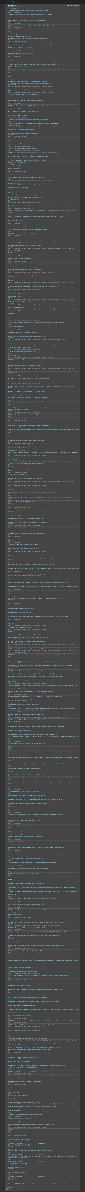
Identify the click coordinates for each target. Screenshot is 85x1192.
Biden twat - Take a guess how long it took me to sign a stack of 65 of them (29, 156)
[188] (9, 322)
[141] (9, 539)
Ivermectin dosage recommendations (20, 409)
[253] (9, 20)
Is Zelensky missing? (16, 1110)
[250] (9, 34)
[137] (9, 558)
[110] (9, 676)
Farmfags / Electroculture (17, 382)
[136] (9, 562)
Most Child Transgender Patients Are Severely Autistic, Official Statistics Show (30, 378)
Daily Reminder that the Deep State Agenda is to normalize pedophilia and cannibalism (32, 691)
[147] (9, 510)
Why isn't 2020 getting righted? (18, 66)
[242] (9, 66)
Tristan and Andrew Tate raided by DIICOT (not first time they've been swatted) (30, 105)
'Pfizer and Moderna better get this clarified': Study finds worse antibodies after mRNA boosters (34, 152)
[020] (9, 1081)
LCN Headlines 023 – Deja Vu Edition (20, 979)
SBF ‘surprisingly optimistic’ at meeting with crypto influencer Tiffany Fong (29, 637)
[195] (9, 286)
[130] (9, 586)
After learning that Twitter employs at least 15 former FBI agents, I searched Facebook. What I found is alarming (38, 322)
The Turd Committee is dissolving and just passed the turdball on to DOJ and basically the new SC (35, 578)
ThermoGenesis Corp (16, 59)
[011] (9, 1124)
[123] (9, 612)
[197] (9, 275)
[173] (9, 395)
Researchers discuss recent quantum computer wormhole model (27, 89)
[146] (9, 514)
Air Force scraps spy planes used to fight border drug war (25, 1055)
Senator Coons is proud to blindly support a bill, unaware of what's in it (28, 795)
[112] (9, 665)
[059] (9, 914)
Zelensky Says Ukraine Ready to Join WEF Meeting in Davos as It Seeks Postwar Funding (33, 1043)
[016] (9, 1102)
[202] (9, 245)
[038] (9, 1009)
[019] (9, 1087)
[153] (9, 484)
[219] (9, 168)
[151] (9, 492)
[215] (9, 187)
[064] (9, 891)
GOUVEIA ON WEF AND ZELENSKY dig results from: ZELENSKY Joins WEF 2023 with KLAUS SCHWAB (36, 696)
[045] (9, 979)
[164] (9, 429)
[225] (9, 143)
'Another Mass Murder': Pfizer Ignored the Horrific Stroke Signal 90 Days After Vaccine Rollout (34, 25)
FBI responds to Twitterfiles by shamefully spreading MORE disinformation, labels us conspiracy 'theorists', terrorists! (40, 975)
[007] (9, 1143)
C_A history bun (15, 631)
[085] (9, 791)
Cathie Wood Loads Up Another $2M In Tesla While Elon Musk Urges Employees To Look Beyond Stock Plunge (38, 601)
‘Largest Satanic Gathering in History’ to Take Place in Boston (26, 245)
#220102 (13, 313)
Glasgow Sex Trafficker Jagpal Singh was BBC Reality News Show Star (28, 1038)
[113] (9, 661)
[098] (9, 730)
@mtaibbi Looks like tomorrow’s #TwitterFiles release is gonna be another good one (31, 47)
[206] (9, 225)
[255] (9, 10)
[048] (9, 967)
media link (10, 12)
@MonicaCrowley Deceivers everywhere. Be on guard (24, 971)
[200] (9, 258)
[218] (9, 173)
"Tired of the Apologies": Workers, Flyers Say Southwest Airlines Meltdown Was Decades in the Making (36, 1047)
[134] (9, 568)
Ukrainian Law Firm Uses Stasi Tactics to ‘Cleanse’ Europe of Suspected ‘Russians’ (31, 1049)
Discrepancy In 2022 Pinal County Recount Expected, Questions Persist (28, 596)
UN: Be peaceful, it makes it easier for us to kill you (23, 233)
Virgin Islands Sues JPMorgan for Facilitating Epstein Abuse (26, 954)
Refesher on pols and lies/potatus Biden (21, 1118)
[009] (9, 1133)
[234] (9, 100)
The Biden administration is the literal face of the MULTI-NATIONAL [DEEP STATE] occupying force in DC (36, 799)
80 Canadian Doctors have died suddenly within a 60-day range (26, 414)
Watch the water (15, 237)
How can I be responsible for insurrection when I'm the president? (27, 463)
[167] (9, 418)
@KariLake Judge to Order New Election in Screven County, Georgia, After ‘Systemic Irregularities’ (35, 935)
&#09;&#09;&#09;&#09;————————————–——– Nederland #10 (28, 1176)
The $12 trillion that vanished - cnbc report (21, 606)
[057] (9, 922)
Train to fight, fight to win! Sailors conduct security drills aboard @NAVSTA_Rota (30, 941)
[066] (9, 883)
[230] (9, 119)
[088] (9, 777)
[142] (9, 533)
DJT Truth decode (15, 355)
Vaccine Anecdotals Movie (17, 326)
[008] (9, 1138)
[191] (9, 307)
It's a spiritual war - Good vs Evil (19, 115)
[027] (9, 1055)
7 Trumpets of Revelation (17, 220)
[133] (9, 574)
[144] (9, 522)
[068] (9, 873)
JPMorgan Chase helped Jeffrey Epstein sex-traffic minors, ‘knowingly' (28, 641)
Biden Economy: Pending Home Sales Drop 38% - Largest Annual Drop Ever (29, 868)
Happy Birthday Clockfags (17, 307)
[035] (9, 1024)
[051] (9, 950)
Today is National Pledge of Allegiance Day (21, 985)
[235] (9, 94)
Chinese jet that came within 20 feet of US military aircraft (25, 111)
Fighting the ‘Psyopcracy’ (17, 359)
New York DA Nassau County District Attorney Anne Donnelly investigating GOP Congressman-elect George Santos (39, 558)
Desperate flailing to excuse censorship (20, 1129)
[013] (9, 1114)
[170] (9, 407)
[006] (9, 1149)
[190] (9, 313)
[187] (9, 326)
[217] (9, 177)
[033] (9, 1033)
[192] (9, 301)
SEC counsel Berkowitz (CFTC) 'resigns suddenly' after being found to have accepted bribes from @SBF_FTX (37, 945)
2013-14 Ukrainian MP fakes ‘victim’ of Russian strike (24, 1067)
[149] (9, 501)
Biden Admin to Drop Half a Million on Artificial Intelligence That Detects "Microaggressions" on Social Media (37, 726)
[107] (9, 691)
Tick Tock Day (14, 199)
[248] (9, 38)
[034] (9, 1029)
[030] (9, 1043)
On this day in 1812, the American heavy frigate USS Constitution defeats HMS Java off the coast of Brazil (36, 275)
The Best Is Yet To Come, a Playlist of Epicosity (22, 6)
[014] (9, 1110)
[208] (9, 216)
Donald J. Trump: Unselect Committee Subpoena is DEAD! (25, 548)
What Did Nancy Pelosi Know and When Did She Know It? (25, 791)
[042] (9, 995)
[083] (9, 799)
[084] (9, 795)
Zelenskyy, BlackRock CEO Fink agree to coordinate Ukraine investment (28, 841)
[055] (9, 931)
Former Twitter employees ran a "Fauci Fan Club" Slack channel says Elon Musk (30, 803)
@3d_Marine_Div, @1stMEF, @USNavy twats (22, 258)
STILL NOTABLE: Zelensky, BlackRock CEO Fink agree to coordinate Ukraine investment (32, 564)
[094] (9, 747)
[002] (9, 1171)
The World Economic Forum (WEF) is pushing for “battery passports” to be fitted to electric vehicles (35, 446)
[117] (9, 641)
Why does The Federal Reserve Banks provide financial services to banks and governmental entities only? (37, 814)
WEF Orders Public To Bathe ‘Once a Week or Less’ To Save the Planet (28, 391)
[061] (9, 909)
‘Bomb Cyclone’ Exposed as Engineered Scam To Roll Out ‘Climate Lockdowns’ (30, 395)
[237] (9, 83)
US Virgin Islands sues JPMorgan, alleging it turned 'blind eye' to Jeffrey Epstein (30, 70)
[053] (9, 941)
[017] (9, 1098)
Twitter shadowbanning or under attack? (21, 730)
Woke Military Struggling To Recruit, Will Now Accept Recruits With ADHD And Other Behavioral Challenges (37, 505)
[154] (9, 478)
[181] (9, 355)
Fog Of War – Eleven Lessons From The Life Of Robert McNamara (27, 79)
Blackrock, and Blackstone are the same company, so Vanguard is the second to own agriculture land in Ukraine (38, 654)
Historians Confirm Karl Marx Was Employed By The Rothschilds (27, 100)
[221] (9, 160)
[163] (9, 435)
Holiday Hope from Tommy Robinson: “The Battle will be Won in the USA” (29, 912)
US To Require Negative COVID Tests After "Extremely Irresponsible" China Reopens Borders (34, 920)
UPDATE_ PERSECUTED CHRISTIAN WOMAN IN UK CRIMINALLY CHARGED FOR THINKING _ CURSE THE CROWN (39, 658)
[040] (9, 1001)
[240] (9, 75)
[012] (9, 1118)
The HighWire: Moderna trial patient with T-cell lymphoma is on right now (29, 81)
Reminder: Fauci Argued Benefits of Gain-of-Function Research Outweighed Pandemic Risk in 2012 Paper (37, 989)
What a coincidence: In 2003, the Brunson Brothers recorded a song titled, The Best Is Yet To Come (35, 286)
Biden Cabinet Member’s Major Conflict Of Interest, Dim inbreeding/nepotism (29, 995)
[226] (9, 138)
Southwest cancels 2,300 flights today (20, 317)
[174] (9, 391)
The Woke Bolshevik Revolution (19, 474)
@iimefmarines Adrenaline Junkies (19, 372)
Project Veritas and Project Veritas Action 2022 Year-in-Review (26, 820)
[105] (9, 699)
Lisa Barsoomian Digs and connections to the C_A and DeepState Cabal (28, 539)
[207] (9, 220)
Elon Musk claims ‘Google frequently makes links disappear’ (26, 830)
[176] (9, 382)
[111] (9, 670)
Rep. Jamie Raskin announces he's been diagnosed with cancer (26, 786)
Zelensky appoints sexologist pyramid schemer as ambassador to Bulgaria (29, 10)
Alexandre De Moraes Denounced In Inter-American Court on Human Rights (29, 191)
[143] (9, 527)
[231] (9, 115)
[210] (9, 205)
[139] (9, 548)
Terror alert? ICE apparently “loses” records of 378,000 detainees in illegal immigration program (34, 492)
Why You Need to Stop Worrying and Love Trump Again (24, 418)
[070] (9, 862)
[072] (9, 853)
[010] (9, 1129)
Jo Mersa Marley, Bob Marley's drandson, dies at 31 (23, 75)
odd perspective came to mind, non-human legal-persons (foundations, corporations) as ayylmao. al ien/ (36, 676)
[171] (9, 402)
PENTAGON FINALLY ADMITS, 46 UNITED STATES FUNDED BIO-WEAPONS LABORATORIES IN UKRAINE (36, 598)
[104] (9, 703)
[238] (9, 81)
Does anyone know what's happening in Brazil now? (24, 225)
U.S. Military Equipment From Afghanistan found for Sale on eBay (27, 858)
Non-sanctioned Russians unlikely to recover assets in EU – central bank (29, 997)
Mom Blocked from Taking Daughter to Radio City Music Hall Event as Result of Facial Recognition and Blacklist (38, 1065)
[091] (9, 763)
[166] (9, 423)
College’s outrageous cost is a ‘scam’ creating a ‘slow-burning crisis (27, 177)
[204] (9, 233)
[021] (9, 1075)
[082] (9, 803)
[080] (9, 814)
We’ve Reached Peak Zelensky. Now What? (21, 347)
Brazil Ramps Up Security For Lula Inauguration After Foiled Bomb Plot (28, 518)
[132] (9, 578)
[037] (9, 1015)
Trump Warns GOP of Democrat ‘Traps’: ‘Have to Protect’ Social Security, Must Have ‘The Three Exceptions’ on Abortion (40, 488)
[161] (9, 446)
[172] (9, 397)
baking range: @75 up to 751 (18, 1167)
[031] (9, 1040)
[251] (9, 29)
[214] (9, 191)
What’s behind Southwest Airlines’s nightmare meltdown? (25, 279)
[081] (9, 809)
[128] (9, 596)
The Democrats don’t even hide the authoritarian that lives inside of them (29, 38)
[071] (9, 858)
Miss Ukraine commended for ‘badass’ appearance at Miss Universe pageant (29, 119)
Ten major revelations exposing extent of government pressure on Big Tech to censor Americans (34, 909)
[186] (9, 332)
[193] (9, 296)
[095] (9, 743)
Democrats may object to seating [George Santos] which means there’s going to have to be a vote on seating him (38, 661)
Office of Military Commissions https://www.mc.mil (23, 351)
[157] (9, 463)
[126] (9, 601)
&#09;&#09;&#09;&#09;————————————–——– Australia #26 (27, 1154)
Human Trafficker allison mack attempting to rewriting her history (27, 527)
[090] (9, 768)
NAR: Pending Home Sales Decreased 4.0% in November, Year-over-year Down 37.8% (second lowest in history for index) (40, 1075)
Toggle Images (76, 5)
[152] (9, 488)
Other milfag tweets (16, 914)
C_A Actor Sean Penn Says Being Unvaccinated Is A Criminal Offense (28, 648)
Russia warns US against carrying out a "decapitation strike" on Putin (28, 904)
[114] (9, 658)
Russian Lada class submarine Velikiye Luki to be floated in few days (28, 723)
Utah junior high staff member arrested (20, 1061)
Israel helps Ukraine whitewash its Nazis (21, 1029)
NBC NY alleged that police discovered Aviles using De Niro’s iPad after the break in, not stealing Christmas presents (39, 582)
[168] (9, 414)
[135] (9, 564)
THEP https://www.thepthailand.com (20, 423)
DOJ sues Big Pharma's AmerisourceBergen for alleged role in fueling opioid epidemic (32, 29)
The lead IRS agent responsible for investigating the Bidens (25, 94)
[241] (9, 70)
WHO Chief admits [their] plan (18, 143)
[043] (9, 989)
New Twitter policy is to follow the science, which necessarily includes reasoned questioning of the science (37, 216)
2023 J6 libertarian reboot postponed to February (23, 608)
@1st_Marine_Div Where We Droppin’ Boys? (22, 612)
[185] (9, 336)
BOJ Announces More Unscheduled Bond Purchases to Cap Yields (27, 670)
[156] (9, 469)
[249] (9, 36)
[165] (9, 425)
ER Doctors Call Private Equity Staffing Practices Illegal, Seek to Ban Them (29, 825)
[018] (9, 1092)
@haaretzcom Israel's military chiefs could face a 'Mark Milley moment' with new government (33, 862)
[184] (9, 342)
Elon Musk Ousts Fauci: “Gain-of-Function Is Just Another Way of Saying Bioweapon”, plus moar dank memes (38, 922)
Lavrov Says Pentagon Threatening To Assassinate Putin (25, 1057)
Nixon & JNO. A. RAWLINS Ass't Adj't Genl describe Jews (25, 133)
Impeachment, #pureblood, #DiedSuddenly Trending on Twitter (26, 365)
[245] (9, 53)
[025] (9, 1061)
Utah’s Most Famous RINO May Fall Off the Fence (23, 402)
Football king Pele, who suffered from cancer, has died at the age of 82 (28, 20)
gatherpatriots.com (12, 2)
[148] (9, 505)
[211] (9, 199)
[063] (9, 898)
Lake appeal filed (15, 1098)
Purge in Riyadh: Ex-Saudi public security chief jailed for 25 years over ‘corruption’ (31, 873)
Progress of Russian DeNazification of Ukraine (22, 129)
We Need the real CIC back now (18, 450)
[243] (9, 64)
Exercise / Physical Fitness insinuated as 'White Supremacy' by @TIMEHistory (30, 397)
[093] (9, 751)
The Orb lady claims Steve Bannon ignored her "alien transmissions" (28, 743)
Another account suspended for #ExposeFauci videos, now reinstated (28, 834)
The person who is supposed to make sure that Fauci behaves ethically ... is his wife (31, 14)
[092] (9, 757)
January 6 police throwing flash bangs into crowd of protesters (26, 478)
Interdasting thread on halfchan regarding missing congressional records (29, 195)
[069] (9, 868)
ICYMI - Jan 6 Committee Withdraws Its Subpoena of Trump (25, 301)
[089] (9, 774)
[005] (9, 1154)
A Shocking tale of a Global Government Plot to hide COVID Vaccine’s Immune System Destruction (35, 123)
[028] (9, 1049)
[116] (9, 648)
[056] (9, 927)
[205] (9, 229)
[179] (9, 365)
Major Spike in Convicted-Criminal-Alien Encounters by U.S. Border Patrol (29, 440)
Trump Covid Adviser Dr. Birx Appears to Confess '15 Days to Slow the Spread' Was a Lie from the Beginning (37, 847)
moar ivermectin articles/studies (19, 1138)
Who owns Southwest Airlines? (18, 263)
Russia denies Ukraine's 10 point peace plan (22, 591)
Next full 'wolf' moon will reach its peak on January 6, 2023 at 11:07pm (28, 336)
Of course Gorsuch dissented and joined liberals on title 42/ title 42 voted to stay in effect (32, 1124)
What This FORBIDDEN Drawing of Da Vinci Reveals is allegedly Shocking (29, 680)
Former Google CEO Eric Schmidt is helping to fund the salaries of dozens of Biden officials (33, 1024)
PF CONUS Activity (15, 1092)
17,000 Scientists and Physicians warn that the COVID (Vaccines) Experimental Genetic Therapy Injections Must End (39, 553)
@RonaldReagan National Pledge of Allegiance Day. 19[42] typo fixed (28, 927)
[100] (9, 723)
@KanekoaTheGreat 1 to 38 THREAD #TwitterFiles (23, 501)
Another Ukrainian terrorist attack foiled (21, 1015)
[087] (9, 782)
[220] (9, 162)
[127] (9, 598)
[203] (9, 237)
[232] (9, 111)
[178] (9, 372)
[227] (9, 133)
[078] (9, 825)
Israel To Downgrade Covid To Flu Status (21, 36)
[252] (9, 25)
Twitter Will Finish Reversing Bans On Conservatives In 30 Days (26, 197)
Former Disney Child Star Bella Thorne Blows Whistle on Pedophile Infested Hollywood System (34, 44)
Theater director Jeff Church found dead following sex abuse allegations (28, 719)
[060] (9, 912)
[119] (9, 631)
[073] (9, 847)
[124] (9, 608)
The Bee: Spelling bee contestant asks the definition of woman (26, 1114)
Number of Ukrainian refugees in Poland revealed (23, 1005)
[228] (9, 129)
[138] (9, 553)
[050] (9, 954)
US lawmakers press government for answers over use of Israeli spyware (29, 229)
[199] (9, 263)
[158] (9, 458)
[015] (9, 1106)
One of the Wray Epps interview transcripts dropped (23, 148)
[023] (9, 1067)
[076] (9, 834)
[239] (9, 79)
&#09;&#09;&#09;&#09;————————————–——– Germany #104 (28, 1149)
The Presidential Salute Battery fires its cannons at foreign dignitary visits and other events (33, 898)
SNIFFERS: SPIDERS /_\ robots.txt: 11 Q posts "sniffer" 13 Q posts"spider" (29, 522)
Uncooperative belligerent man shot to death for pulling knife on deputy (28, 407)
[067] (9, 877)
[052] (9, 945)
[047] (9, 971)
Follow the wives (15, 435)
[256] (9, 6)
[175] (9, 386)
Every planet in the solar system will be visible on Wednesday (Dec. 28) (28, 533)
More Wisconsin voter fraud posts (19, 1133)
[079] (9, 820)
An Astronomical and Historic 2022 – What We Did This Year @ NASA (28, 774)
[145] (9, 518)
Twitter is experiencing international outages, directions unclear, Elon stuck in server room (33, 699)
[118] (9, 637)
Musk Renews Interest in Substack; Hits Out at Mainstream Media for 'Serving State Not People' (34, 734)
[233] (9, 105)
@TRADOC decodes (16, 296)
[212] (9, 197)
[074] (9, 841)
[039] (9, 1005)
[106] (9, 696)
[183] (9, 347)
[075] (9, 836)
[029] (9, 1047)
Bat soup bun (14, 622)
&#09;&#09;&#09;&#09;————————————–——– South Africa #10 (28, 1143)
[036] (9, 1020)
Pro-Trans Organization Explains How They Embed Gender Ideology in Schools (30, 510)
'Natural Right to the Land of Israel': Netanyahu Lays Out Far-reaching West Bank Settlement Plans (35, 1001)
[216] (9, 183)
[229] (9, 123)
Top (7, 1182)
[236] (9, 89)
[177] (9, 378)
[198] (9, 269)
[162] (9, 440)
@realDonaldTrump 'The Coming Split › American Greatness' (26, 768)
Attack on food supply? (17, 252)
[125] (9, 606)
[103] (9, 708)
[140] (9, 544)
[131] (9, 582)
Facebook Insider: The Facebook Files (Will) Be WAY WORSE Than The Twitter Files (31, 562)
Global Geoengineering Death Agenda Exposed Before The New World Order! (30, 1033)
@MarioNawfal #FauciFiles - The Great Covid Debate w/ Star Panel (27, 1087)
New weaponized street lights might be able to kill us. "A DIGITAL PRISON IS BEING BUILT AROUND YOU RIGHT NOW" (40, 931)
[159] (9, 452)
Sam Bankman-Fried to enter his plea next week (22, 809)
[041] (9, 997)
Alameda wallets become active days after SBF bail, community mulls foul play (30, 1071)
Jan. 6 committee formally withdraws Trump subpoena (24, 544)
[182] (9, 351)
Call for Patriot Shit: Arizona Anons (19, 187)
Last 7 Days (14, 138)
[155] (9, 474)
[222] (9, 156)
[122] (9, 616)
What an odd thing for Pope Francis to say (21, 627)
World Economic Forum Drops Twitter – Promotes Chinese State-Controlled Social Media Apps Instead (36, 173)
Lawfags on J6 (14, 484)
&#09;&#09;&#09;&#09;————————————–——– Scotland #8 (27, 1161)
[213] (9, 195)
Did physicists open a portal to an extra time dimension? (25, 332)
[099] (9, 726)
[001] (9, 1176)
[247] (9, 44)
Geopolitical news (15, 458)
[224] (9, 148)
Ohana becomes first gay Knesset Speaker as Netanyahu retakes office (28, 160)
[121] (9, 622)
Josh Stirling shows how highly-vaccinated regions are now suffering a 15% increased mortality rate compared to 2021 (40, 763)
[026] (9, 1057)
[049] (9, 960)
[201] (9, 252)
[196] (9, 279)
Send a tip (8, 1189)
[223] (9, 152)
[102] (9, 714)
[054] (9, 935)
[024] (9, 1065)
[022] (9, 1071)
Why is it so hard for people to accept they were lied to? (24, 747)
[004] (9, 1161)
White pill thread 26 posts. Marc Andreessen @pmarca (24, 1102)
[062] (9, 904)
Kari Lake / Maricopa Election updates (20, 469)
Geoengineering (15, 168)
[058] (9, 920)
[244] (9, 59)
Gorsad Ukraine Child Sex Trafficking (20, 162)
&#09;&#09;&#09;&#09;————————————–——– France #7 (27, 1171)
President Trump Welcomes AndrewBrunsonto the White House (26, 1081)
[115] (9, 654)
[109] (9, 680)
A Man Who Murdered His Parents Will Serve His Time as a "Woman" (27, 883)
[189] (9, 317)
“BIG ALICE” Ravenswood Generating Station (22, 967)
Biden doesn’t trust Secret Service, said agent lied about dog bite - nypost (29, 574)
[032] (9, 1038)
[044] (9, 985)
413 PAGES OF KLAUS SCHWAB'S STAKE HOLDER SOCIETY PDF (27, 714)
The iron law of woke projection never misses (22, 53)
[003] (9, 1167)
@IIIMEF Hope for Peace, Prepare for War (21, 342)
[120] (9, 627)
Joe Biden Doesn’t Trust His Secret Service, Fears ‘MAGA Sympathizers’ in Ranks (31, 514)
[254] (9, 14)
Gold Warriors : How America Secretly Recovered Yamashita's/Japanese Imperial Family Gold (34, 1106)
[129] (9, 591)
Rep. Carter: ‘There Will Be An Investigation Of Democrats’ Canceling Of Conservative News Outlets (35, 64)
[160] (9, 450)
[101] (9, 719)
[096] (9, 736)
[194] (9, 292)
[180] (9, 359)
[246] (9, 47)
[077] (9, 830)
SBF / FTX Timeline (15, 183)
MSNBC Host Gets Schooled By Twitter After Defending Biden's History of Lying (30, 425)
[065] (9, 887)
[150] (9, 497)
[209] (9, 210)
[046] (9, 975)
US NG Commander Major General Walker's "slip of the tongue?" (27, 269)
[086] (9, 786)
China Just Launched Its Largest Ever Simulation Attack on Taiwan (27, 950)
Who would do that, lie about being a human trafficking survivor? (27, 836)
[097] (9, 734)
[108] (9, 685)
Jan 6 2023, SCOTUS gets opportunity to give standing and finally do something (30, 83)
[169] (9, 409)
